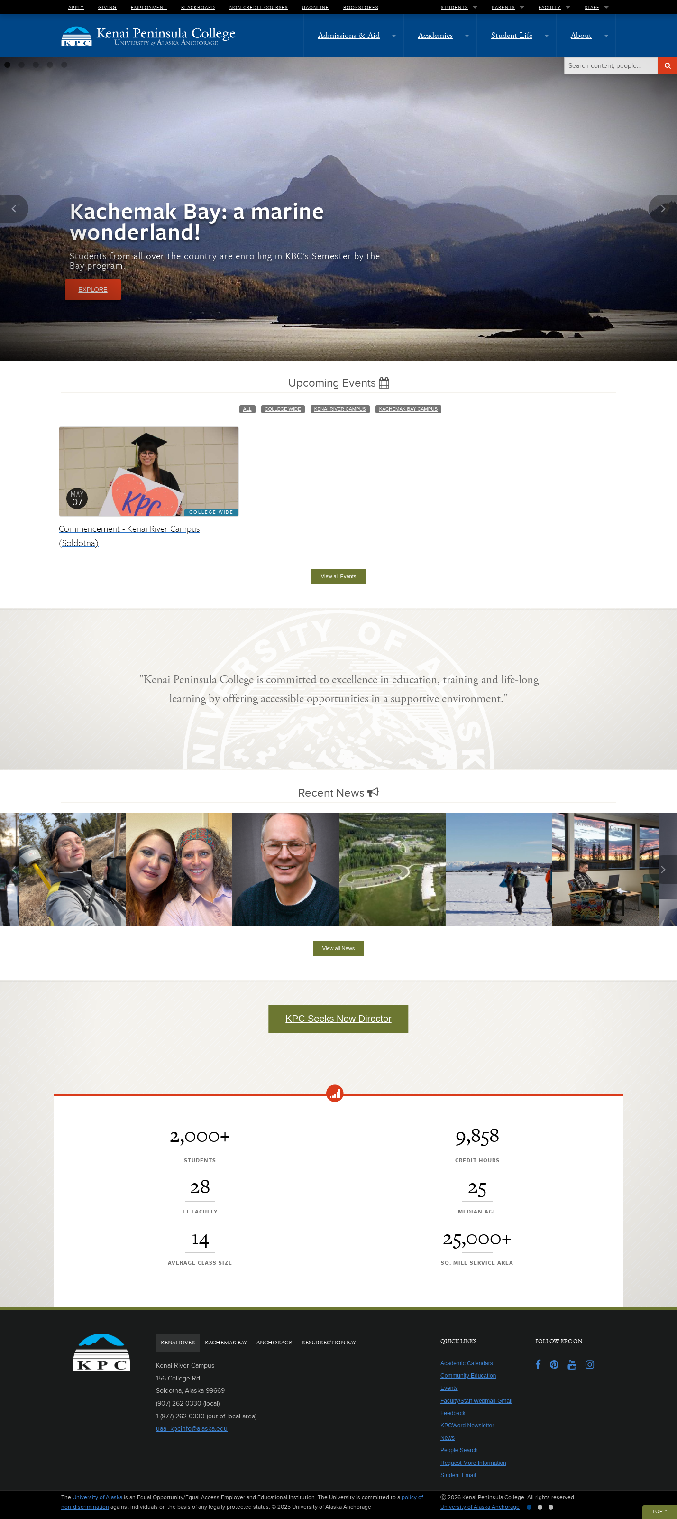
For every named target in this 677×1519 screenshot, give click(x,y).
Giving (107, 7)
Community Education (468, 1375)
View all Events (338, 576)
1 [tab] (7, 65)
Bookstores (360, 7)
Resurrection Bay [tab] (329, 1342)
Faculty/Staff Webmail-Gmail (476, 1401)
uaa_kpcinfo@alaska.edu (192, 1429)
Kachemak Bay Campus (408, 409)
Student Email (458, 1475)
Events (449, 1388)
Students (454, 7)
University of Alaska (97, 1497)
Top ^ (660, 1512)
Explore (92, 289)
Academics (435, 35)
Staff (592, 7)
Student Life (511, 35)
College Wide (283, 409)
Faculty (550, 7)
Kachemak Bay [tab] (226, 1342)
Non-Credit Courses (258, 7)
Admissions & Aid (349, 35)
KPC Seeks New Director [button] (338, 1018)
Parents (503, 7)
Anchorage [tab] (274, 1342)
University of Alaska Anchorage (480, 1506)
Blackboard (198, 7)
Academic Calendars (466, 1363)
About (581, 35)
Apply (76, 7)
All (247, 409)
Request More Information (473, 1463)
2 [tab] (21, 65)
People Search (459, 1450)
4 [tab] (50, 65)
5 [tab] (64, 65)
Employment (149, 7)
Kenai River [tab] (178, 1342)
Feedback (453, 1413)
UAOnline (315, 7)
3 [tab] (35, 65)
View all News (338, 948)
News (447, 1438)
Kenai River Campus (340, 409)
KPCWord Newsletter (467, 1425)
